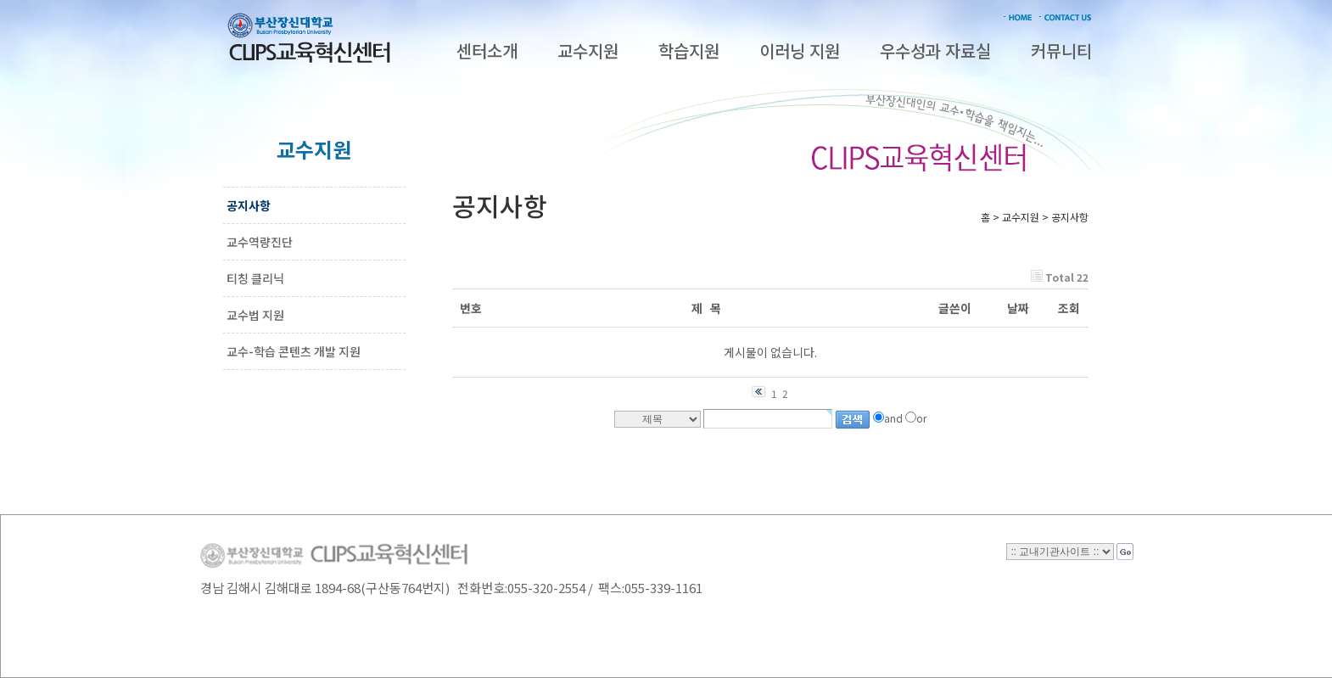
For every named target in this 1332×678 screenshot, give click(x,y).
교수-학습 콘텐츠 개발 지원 (294, 351)
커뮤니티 (1061, 50)
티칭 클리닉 (255, 278)
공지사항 (249, 205)
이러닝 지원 (799, 50)
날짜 (1018, 308)
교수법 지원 (255, 314)
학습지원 (688, 50)
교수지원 (587, 50)
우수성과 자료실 (935, 50)
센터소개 (487, 50)
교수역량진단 (260, 241)
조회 (1069, 308)
